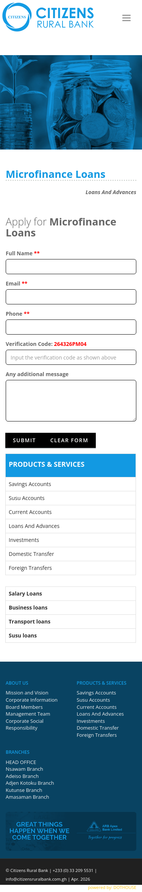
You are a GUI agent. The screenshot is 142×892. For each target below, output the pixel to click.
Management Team (28, 713)
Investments (24, 539)
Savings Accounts (30, 484)
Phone (18, 313)
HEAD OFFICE (21, 762)
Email (17, 283)
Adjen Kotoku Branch (30, 782)
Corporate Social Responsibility (25, 725)
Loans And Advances (34, 525)
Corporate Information (32, 699)
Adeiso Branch (22, 776)
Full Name (23, 253)
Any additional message (37, 374)
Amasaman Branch (27, 796)
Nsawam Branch (24, 768)
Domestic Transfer (31, 553)
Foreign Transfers (30, 567)
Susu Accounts (27, 498)
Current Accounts (30, 511)
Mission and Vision (27, 692)
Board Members (24, 707)
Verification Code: (46, 343)
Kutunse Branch (24, 790)
